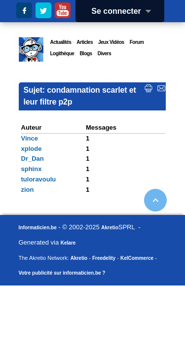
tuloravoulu (38, 179)
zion (27, 189)
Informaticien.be (38, 227)
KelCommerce (136, 258)
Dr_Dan (32, 158)
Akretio (109, 227)
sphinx (31, 169)
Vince (29, 138)
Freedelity (103, 258)
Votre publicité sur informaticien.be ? (62, 273)
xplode (31, 148)
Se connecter (124, 11)
